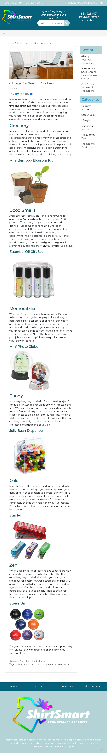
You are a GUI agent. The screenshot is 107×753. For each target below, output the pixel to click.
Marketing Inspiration (87, 128)
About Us (16, 3)
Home (6, 3)
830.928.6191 (89, 13)
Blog (26, 3)
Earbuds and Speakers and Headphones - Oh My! (89, 73)
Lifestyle (85, 120)
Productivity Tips (88, 137)
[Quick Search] (50, 23)
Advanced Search (94, 686)
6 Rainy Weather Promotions (87, 59)
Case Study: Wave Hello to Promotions (89, 87)
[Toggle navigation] (4, 33)
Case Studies (88, 115)
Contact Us (37, 3)
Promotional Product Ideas (32, 661)
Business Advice (86, 108)
